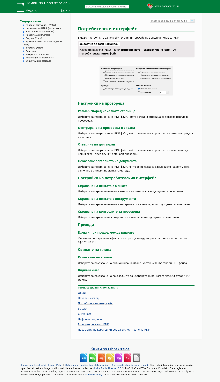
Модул (30, 10)
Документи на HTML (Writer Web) (43, 28)
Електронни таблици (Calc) (40, 31)
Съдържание (30, 21)
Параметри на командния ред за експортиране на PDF (114, 329)
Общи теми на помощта (38, 60)
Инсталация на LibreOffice (40, 57)
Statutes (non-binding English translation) (87, 365)
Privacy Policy (55, 365)
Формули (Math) (34, 47)
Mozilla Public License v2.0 (107, 368)
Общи (82, 293)
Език (64, 10)
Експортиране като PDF (93, 324)
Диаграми (31, 51)
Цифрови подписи (90, 319)
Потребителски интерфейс (95, 303)
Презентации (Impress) (38, 34)
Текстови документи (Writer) (41, 24)
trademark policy (93, 374)
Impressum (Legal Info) (33, 365)
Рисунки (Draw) (34, 38)
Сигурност (84, 314)
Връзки (82, 308)
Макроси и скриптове (37, 54)
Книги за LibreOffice (110, 348)
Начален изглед (88, 298)
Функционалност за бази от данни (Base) (42, 43)
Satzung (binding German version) (130, 365)
